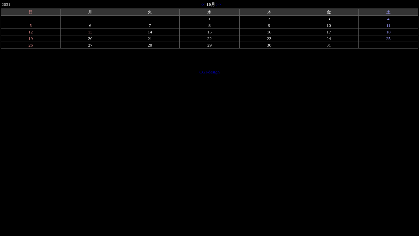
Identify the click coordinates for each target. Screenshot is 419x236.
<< (202, 4)
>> (218, 4)
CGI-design (209, 71)
